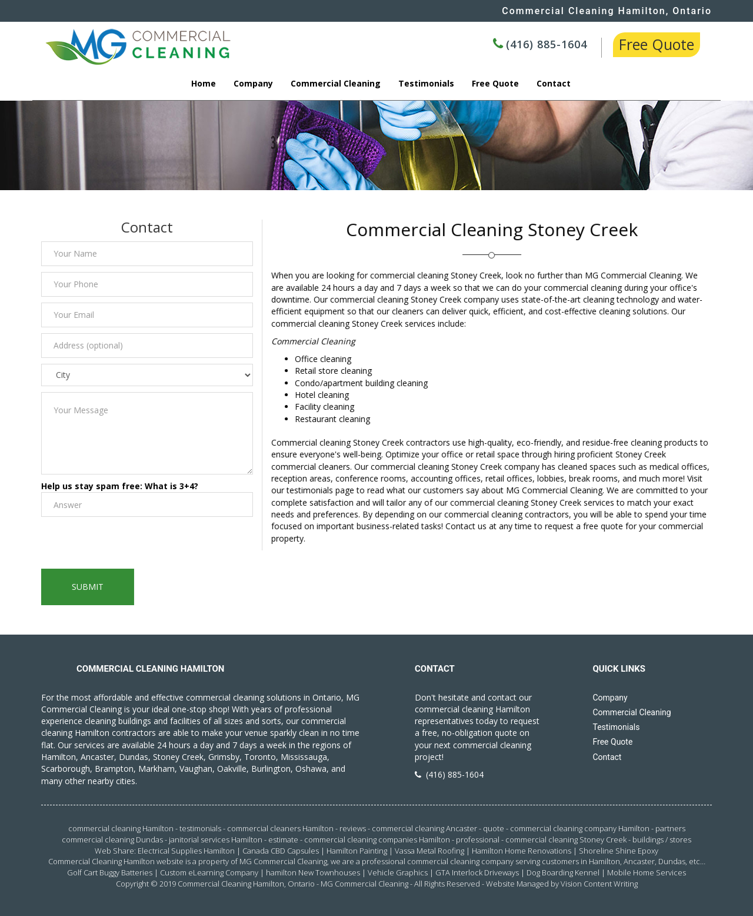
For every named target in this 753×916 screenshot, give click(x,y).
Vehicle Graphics (398, 872)
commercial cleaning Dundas (112, 839)
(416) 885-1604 (546, 44)
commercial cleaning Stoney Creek (566, 839)
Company (253, 83)
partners (670, 828)
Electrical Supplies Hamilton (186, 850)
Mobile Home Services (646, 872)
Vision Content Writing (599, 883)
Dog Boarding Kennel (563, 872)
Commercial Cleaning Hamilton (231, 883)
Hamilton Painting (356, 850)
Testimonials (426, 83)
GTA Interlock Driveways (477, 872)
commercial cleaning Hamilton (121, 828)
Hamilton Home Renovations (521, 850)
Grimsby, (225, 756)
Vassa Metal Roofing (429, 850)
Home (203, 83)
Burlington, (272, 768)
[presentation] (128, 546)
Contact (554, 83)
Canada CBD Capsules (280, 850)
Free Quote (656, 44)
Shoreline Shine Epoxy (618, 850)
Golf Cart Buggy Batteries (109, 872)
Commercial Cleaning (336, 83)
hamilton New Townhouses (313, 872)
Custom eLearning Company (209, 872)
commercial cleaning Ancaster (424, 828)
